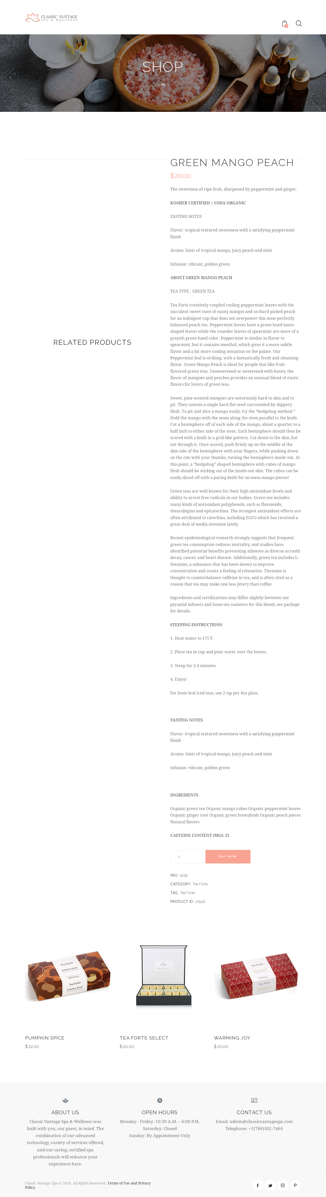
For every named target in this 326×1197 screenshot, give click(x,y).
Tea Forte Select (144, 1038)
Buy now (228, 856)
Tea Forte (200, 884)
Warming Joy (232, 1038)
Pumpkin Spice (45, 1038)
